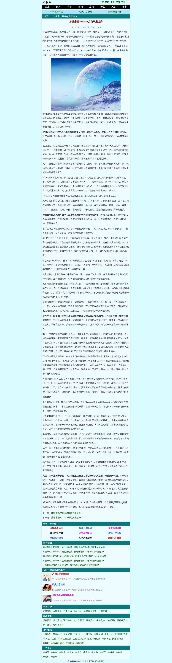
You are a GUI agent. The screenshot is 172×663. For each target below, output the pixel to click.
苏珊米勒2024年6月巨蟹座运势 (57, 561)
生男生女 (108, 634)
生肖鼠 (46, 652)
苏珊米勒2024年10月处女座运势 (89, 547)
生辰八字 (47, 607)
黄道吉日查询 (121, 634)
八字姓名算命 (90, 611)
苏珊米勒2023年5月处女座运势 (66, 517)
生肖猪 (54, 657)
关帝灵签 (90, 620)
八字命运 (57, 611)
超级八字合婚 (114, 538)
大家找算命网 (98, 661)
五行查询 (47, 611)
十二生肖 (47, 648)
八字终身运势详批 (60, 574)
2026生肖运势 (49, 638)
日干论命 (67, 611)
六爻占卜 (78, 634)
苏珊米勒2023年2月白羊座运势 (89, 551)
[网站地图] (128, 3)
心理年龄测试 (57, 643)
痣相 (91, 6)
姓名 (123, 2)
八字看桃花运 (85, 533)
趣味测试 (80, 643)
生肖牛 (54, 652)
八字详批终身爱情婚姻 (63, 595)
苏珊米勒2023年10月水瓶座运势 (58, 556)
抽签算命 (47, 616)
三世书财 (88, 634)
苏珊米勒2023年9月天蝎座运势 (89, 561)
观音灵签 (47, 620)
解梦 (125, 6)
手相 (69, 6)
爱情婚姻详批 (114, 11)
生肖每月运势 (79, 638)
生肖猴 (111, 652)
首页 (46, 16)
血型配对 (67, 634)
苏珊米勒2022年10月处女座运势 (90, 556)
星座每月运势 (68, 16)
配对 (58, 6)
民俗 (107, 2)
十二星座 (55, 16)
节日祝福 (106, 638)
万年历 (46, 643)
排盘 (102, 6)
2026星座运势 (64, 638)
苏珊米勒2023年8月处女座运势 (57, 551)
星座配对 (57, 634)
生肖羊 (103, 652)
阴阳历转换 (117, 638)
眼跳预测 (98, 634)
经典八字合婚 (85, 11)
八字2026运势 (85, 538)
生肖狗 (46, 657)
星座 (47, 6)
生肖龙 (78, 652)
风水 (113, 6)
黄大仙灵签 (79, 620)
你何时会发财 (56, 533)
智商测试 (69, 643)
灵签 (118, 2)
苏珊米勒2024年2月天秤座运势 (57, 547)
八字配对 (102, 611)
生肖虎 (62, 652)
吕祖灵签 (100, 620)
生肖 (112, 2)
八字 (101, 2)
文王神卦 (47, 625)
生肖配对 (47, 634)
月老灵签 (57, 620)
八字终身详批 (56, 11)
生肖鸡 (119, 652)
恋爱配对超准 (56, 538)
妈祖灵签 (111, 620)
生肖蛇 (86, 652)
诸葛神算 (67, 620)
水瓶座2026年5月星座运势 (55, 565)
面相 (80, 6)
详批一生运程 (114, 533)
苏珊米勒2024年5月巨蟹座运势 (84, 565)
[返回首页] (47, 3)
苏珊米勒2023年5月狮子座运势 (66, 513)
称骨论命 (78, 611)
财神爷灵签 (122, 620)
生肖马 (94, 652)
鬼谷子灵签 (58, 625)
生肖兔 (70, 652)
